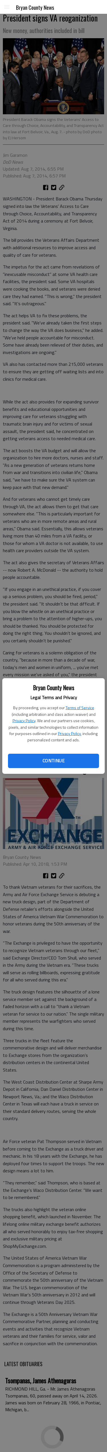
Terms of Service (80, 708)
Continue (53, 760)
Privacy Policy (24, 721)
